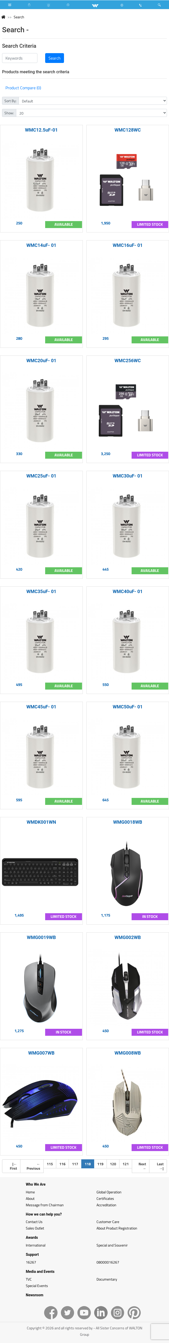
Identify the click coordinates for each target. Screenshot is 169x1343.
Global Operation (109, 1192)
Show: (9, 113)
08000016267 (107, 1262)
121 (126, 1164)
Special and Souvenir (112, 1245)
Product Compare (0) (23, 88)
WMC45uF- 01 (41, 706)
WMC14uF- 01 (41, 245)
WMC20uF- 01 (41, 360)
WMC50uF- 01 (128, 706)
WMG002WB (128, 937)
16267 (31, 1262)
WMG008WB (128, 1053)
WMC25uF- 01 (41, 476)
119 (100, 1164)
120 (113, 1164)
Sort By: (10, 100)
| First (13, 1166)
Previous (33, 1166)
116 (62, 1164)
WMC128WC (128, 130)
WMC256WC (128, 360)
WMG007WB (41, 1053)
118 (89, 1164)
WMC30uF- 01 (128, 476)
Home (30, 1192)
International (35, 1245)
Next (142, 1166)
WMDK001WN (41, 822)
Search (19, 17)
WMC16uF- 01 (128, 245)
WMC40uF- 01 (128, 591)
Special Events (37, 1285)
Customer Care (107, 1221)
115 (50, 1164)
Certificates (105, 1198)
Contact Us (34, 1221)
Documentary (106, 1279)
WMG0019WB (41, 937)
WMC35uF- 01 (41, 591)
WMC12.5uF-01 (41, 130)
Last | (160, 1166)
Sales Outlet (35, 1228)
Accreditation (106, 1205)
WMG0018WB (127, 822)
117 (75, 1164)
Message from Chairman (45, 1205)
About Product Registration (116, 1228)
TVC (29, 1279)
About (30, 1198)
